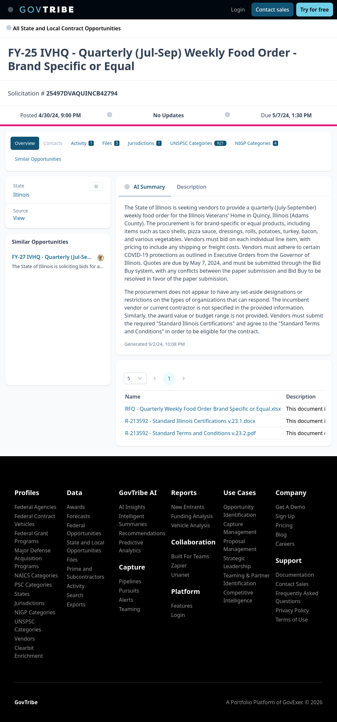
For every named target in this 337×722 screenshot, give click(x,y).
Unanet (180, 574)
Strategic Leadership (237, 562)
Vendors (24, 638)
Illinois (21, 194)
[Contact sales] (272, 9)
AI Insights (132, 507)
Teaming (129, 609)
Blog (281, 534)
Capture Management (240, 528)
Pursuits (129, 590)
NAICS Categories (36, 575)
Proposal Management (240, 545)
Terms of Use (291, 619)
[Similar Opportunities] (38, 159)
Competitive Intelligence (238, 596)
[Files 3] (110, 143)
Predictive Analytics (131, 546)
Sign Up (285, 516)
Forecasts (78, 516)
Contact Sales (292, 584)
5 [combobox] (128, 378)
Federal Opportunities (84, 529)
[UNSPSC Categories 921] (198, 143)
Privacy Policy (292, 610)
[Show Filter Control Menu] (96, 186)
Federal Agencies (35, 507)
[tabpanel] (223, 275)
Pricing (284, 525)
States (22, 593)
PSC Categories (33, 584)
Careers (285, 543)
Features (182, 605)
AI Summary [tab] (144, 186)
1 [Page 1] (169, 378)
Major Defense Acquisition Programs (32, 558)
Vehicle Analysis (190, 525)
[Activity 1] (82, 143)
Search (75, 595)
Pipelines (130, 581)
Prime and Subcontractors (85, 572)
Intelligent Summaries (133, 520)
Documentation (294, 574)
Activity (76, 586)
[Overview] (25, 143)
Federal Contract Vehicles (34, 520)
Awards (76, 507)
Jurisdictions (29, 603)
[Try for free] (314, 9)
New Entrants (187, 507)
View (19, 218)
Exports (76, 604)
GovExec (293, 702)
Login (238, 9)
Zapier (179, 565)
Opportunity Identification (239, 510)
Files (72, 559)
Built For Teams (190, 556)
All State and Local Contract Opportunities (64, 28)
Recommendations (142, 533)
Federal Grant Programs (31, 537)
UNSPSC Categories (27, 625)
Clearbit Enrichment (28, 651)
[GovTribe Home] (46, 9)
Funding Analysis (192, 516)
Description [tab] (192, 186)
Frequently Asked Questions (296, 597)
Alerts (126, 599)
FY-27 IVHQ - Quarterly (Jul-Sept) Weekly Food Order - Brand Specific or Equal (53, 257)
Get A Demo (290, 507)
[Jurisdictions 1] (145, 143)
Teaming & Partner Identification (246, 579)
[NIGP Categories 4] (256, 143)
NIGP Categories (34, 612)
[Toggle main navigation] (10, 9)
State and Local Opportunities (85, 546)
